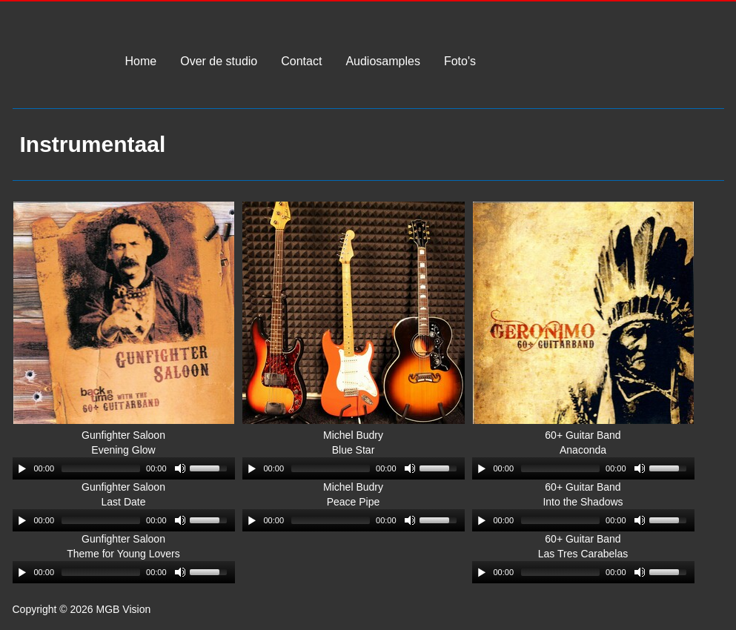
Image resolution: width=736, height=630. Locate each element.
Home (141, 61)
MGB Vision (55, 71)
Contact (301, 61)
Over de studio (218, 61)
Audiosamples (382, 61)
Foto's (460, 61)
